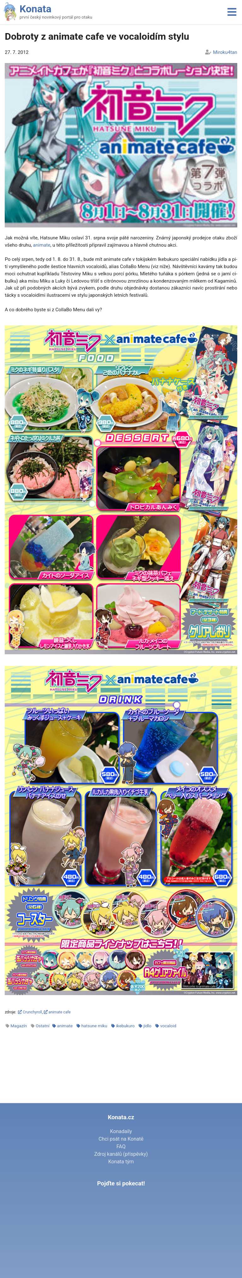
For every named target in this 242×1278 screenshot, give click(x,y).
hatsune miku (94, 1025)
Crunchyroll (30, 1012)
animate (64, 1025)
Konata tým (121, 1162)
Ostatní (42, 1025)
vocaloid (168, 1025)
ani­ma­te (41, 245)
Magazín (18, 1025)
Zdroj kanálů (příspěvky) (121, 1154)
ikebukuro (125, 1025)
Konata (35, 9)
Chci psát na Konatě (121, 1139)
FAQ (121, 1146)
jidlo (147, 1025)
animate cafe (57, 1012)
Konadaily (121, 1131)
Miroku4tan (225, 52)
